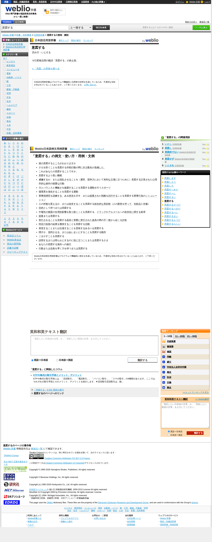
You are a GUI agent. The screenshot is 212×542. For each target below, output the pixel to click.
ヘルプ (207, 2)
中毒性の (43, 212)
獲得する (64, 224)
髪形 (120, 204)
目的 (41, 207)
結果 (55, 224)
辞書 (6, 2)
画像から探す (67, 521)
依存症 (128, 212)
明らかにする (62, 240)
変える (53, 204)
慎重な (56, 183)
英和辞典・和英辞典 (169, 524)
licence (194, 502)
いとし (168, 144)
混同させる (54, 232)
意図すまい (170, 197)
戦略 (103, 195)
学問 (8, 93)
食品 (8, 121)
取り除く (73, 212)
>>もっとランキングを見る (196, 392)
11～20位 (180, 336)
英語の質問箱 (14, 243)
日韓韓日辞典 (72, 2)
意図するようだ (172, 220)
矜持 (169, 377)
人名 (8, 125)
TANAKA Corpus (11, 455)
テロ (41, 167)
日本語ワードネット (38, 489)
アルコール (114, 212)
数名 (89, 167)
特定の (42, 224)
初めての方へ (191, 22)
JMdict (50, 502)
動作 (103, 232)
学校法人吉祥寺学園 (176, 367)
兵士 (85, 167)
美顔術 (107, 204)
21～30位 (192, 336)
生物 (8, 117)
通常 (82, 179)
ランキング (88, 40)
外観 (45, 204)
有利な (107, 179)
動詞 (50, 60)
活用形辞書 (39, 35)
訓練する (57, 195)
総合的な (99, 204)
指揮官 (46, 195)
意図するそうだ (172, 205)
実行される (44, 220)
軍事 (41, 195)
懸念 (169, 387)
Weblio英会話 (14, 239)
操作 (48, 183)
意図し (168, 148)
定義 (169, 382)
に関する (136, 212)
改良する (73, 204)
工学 (8, 85)
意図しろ (169, 185)
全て (5, 58)
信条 (52, 248)
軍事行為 (138, 195)
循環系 (42, 191)
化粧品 (137, 204)
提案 (41, 216)
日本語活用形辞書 (45, 40)
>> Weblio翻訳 (202, 399)
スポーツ (106, 187)
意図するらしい (172, 224)
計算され (145, 179)
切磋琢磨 (171, 341)
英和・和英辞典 (40, 2)
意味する (80, 228)
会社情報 (131, 521)
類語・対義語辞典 (21, 2)
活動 (87, 224)
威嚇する (43, 179)
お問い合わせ (90, 85)
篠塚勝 (170, 346)
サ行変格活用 (39, 60)
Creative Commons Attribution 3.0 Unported (64, 463)
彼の (41, 163)
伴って (128, 204)
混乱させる (65, 179)
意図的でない (172, 152)
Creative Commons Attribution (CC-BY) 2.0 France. (67, 458)
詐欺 (124, 220)
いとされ (169, 165)
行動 (62, 183)
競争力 (90, 179)
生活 (8, 101)
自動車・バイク (14, 77)
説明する (43, 240)
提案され (94, 195)
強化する (52, 191)
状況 (71, 195)
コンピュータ (12, 69)
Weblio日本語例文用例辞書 (51, 148)
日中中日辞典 (56, 2)
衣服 (145, 204)
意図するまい (171, 216)
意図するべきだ (172, 208)
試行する (113, 195)
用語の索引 (76, 40)
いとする (46, 52)
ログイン (180, 1)
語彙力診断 (13, 248)
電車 (8, 73)
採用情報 (131, 524)
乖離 (169, 357)
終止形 (72, 60)
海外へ (60, 244)
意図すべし (170, 193)
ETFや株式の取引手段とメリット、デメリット (57, 375)
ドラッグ (101, 212)
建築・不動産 (12, 89)
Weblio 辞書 (194, 2)
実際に (77, 220)
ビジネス (10, 61)
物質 (50, 212)
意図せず (169, 158)
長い (55, 175)
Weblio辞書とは (34, 518)
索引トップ (64, 40)
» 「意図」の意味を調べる (46, 68)
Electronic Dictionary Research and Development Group (123, 502)
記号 (6, 225)
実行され (85, 220)
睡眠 (59, 175)
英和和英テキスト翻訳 (48, 331)
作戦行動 (71, 167)
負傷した (99, 167)
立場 (113, 179)
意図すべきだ (171, 189)
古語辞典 (85, 2)
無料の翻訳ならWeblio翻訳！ (56, 11)
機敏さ (58, 187)
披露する (69, 187)
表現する (43, 228)
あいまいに (74, 232)
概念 (169, 372)
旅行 (69, 244)
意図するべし (171, 212)
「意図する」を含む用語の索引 (49, 390)
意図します (170, 178)
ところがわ (58, 163)
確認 (169, 351)
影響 (64, 212)
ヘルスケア (11, 105)
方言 (8, 129)
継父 (169, 362)
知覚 (48, 224)
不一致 (107, 220)
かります (69, 163)
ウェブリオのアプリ (70, 518)
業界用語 (10, 65)
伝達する (64, 228)
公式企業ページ (134, 518)
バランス (48, 187)
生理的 (58, 212)
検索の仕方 (33, 521)
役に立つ (78, 240)
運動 (92, 187)
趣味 (8, 109)
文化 (8, 97)
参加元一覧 (204, 22)
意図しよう (170, 182)
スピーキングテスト (17, 252)
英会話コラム (14, 235)
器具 (69, 220)
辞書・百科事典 (23, 35)
